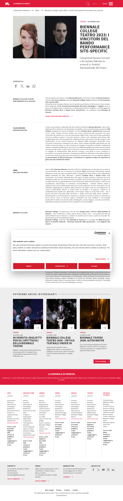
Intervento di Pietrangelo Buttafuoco (11, 407)
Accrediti (10, 429)
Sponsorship (42, 378)
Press (9, 445)
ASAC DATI (106, 424)
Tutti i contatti (13, 479)
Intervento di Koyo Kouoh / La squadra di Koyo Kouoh (13, 414)
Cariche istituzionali (18, 378)
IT (94, 4)
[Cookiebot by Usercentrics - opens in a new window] (96, 233)
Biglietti (10, 431)
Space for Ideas (28, 429)
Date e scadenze (44, 423)
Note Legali (49, 490)
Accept (94, 266)
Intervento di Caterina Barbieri (76, 412)
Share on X (22, 86)
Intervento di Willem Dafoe (91, 412)
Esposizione (11, 401)
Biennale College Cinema (44, 426)
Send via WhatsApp (34, 86)
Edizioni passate (12, 423)
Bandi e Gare (83, 378)
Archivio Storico (108, 406)
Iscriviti (66, 477)
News (105, 432)
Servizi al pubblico (10, 436)
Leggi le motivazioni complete (57, 116)
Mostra (25, 401)
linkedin (113, 471)
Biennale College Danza (60, 416)
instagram (108, 471)
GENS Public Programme (27, 420)
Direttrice (10, 403)
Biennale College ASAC (108, 419)
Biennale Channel (108, 422)
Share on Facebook (16, 86)
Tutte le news (100, 361)
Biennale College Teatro (92, 416)
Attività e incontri (109, 412)
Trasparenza (93, 378)
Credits (75, 490)
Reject (28, 266)
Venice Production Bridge (45, 420)
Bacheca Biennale (53, 378)
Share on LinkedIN (28, 86)
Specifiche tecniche (42, 414)
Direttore (26, 403)
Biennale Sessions (13, 419)
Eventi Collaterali (28, 427)
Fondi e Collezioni (109, 416)
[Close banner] (109, 233)
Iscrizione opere (44, 411)
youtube (103, 471)
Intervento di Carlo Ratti (29, 412)
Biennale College (115, 378)
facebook (93, 471)
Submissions (11, 421)
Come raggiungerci (12, 440)
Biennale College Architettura (28, 432)
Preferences (61, 266)
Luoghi (34, 378)
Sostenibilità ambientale (69, 378)
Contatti (61, 380)
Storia (28, 378)
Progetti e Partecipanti (27, 416)
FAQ (8, 433)
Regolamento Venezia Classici (44, 408)
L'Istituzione (6, 378)
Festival (57, 401)
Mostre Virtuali (108, 414)
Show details (100, 259)
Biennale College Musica (76, 416)
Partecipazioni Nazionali (28, 424)
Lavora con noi (103, 378)
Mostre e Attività (108, 408)
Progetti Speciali (108, 410)
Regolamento (43, 405)
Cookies (67, 490)
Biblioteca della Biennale (108, 403)
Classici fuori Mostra (43, 430)
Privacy (59, 490)
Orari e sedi (11, 427)
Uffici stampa (40, 481)
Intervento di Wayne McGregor (61, 412)
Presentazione (108, 400)
